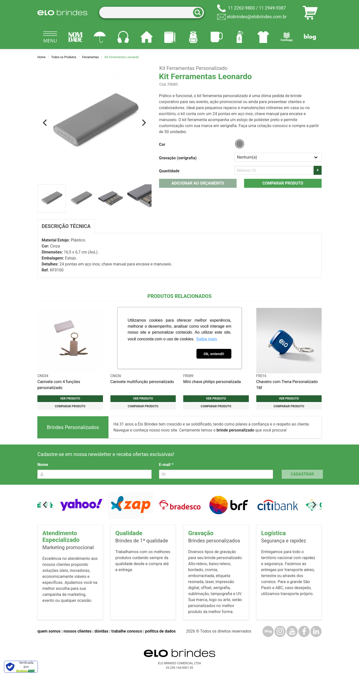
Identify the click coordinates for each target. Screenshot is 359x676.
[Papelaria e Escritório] (169, 37)
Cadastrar (302, 474)
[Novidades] (75, 37)
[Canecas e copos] (216, 37)
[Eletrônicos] (123, 37)
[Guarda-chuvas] (99, 37)
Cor (162, 144)
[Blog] (310, 37)
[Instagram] (280, 631)
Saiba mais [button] (206, 339)
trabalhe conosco (126, 631)
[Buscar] (199, 12)
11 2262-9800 (241, 7)
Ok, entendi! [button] (213, 354)
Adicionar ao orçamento (197, 183)
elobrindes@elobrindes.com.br (257, 16)
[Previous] (45, 122)
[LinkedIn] (316, 631)
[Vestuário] (263, 37)
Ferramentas (90, 57)
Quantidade (169, 171)
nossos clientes (77, 631)
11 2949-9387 (272, 7)
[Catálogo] (286, 37)
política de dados (160, 631)
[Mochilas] (193, 37)
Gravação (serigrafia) (178, 158)
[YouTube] (292, 631)
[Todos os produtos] (50, 37)
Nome (42, 464)
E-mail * (166, 464)
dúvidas (101, 631)
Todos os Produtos (63, 57)
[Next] (143, 122)
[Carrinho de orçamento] (310, 12)
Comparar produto (282, 183)
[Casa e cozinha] (146, 37)
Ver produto (70, 398)
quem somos (49, 631)
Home (41, 57)
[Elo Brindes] (62, 12)
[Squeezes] (240, 37)
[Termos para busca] (151, 12)
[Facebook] (304, 631)
